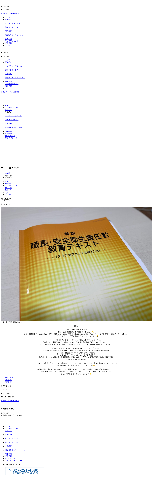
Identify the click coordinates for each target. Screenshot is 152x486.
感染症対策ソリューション (15, 35)
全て (6, 181)
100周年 (8, 183)
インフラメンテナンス (13, 23)
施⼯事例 (8, 39)
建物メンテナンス (11, 27)
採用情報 (8, 133)
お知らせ (8, 188)
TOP (6, 105)
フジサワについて (11, 41)
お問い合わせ (10, 136)
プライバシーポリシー (13, 138)
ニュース (8, 45)
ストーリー (9, 190)
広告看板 (8, 31)
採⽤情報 (8, 43)
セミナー (8, 192)
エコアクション (11, 185)
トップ (7, 17)
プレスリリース (11, 194)
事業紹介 (8, 19)
